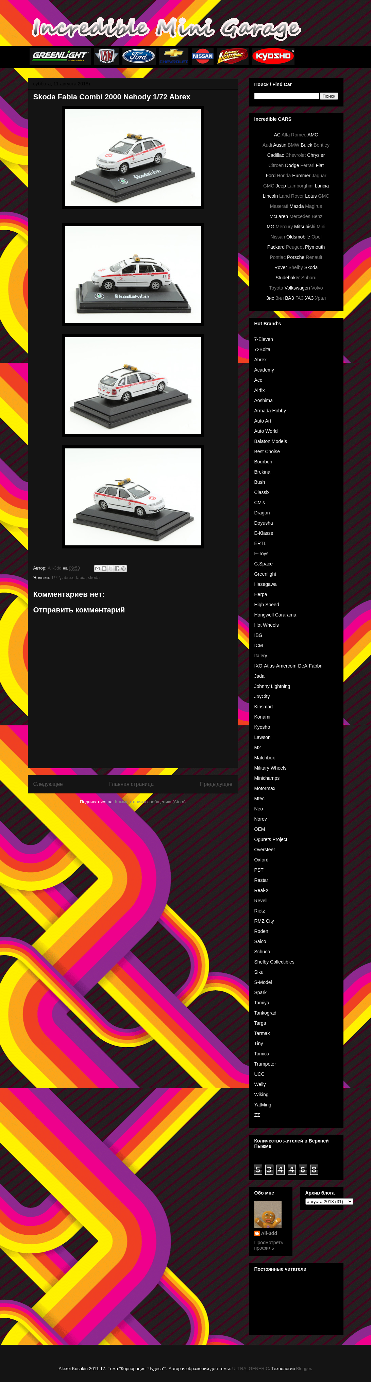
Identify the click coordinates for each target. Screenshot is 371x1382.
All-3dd (269, 1233)
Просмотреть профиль (268, 1245)
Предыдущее (216, 784)
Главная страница (131, 784)
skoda (94, 577)
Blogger (303, 1368)
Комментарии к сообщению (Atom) (150, 801)
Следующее (48, 784)
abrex (67, 577)
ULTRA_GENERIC (250, 1368)
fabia (80, 577)
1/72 (55, 577)
